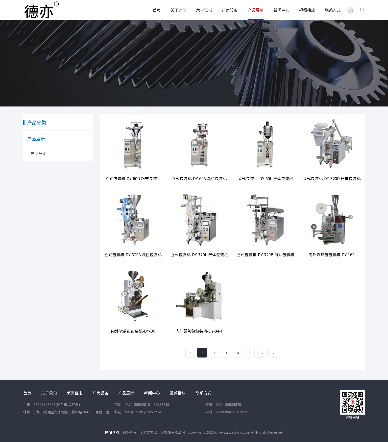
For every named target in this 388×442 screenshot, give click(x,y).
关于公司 (178, 10)
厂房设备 (230, 10)
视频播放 (307, 10)
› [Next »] (273, 353)
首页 (157, 10)
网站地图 (112, 432)
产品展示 (256, 10)
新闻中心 (281, 10)
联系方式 (333, 10)
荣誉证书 (204, 10)
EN (350, 10)
